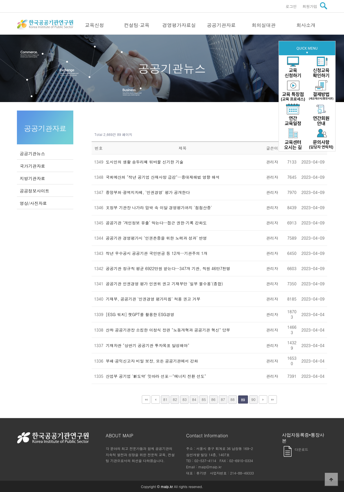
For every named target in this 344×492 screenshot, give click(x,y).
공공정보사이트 (34, 191)
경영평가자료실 (179, 25)
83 (184, 399)
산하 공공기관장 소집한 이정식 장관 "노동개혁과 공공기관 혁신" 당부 (168, 330)
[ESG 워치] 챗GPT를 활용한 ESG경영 (140, 314)
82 (175, 399)
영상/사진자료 (33, 203)
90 (253, 399)
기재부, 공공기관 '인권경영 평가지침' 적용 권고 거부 (153, 299)
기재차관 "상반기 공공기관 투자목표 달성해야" (147, 345)
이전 (155, 399)
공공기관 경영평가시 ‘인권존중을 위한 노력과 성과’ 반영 (156, 238)
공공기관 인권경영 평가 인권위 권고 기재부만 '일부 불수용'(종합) (164, 283)
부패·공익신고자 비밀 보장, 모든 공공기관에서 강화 (152, 361)
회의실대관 (264, 25)
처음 (146, 399)
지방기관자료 (32, 178)
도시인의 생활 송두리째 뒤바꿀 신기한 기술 (144, 162)
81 (165, 399)
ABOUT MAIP (119, 435)
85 (204, 399)
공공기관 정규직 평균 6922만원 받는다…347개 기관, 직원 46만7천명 (168, 268)
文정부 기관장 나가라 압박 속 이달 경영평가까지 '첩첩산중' (159, 207)
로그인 (291, 6)
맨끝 (272, 399)
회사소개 (306, 25)
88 (232, 399)
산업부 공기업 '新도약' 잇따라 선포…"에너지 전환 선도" (156, 376)
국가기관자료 (32, 166)
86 (213, 399)
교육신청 (94, 25)
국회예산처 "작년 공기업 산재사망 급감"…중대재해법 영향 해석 (163, 177)
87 (223, 399)
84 (194, 399)
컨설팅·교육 (137, 25)
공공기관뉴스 (32, 153)
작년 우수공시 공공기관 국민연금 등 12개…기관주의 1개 (157, 253)
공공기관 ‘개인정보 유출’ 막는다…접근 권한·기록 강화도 (156, 223)
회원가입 (309, 6)
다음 (263, 399)
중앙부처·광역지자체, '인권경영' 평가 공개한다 (148, 192)
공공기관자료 (221, 25)
